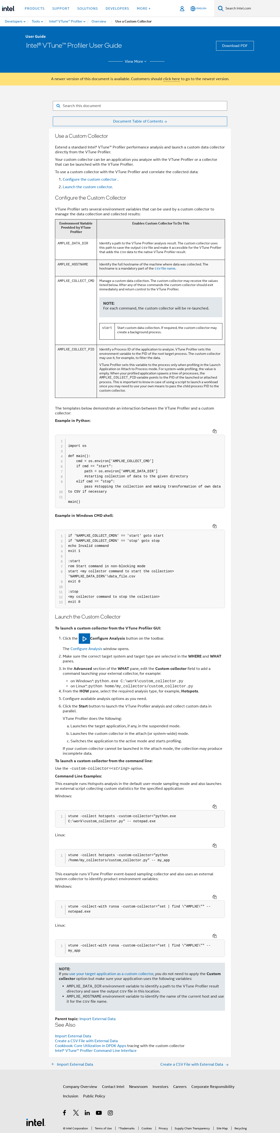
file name (165, 268)
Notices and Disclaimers (98, 1111)
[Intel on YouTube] (99, 1074)
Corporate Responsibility (212, 1047)
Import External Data (97, 979)
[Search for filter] (140, 106)
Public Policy (94, 1057)
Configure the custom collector (90, 179)
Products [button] (35, 8)
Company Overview (80, 1047)
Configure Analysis (86, 635)
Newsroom (138, 1047)
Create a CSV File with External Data (86, 1001)
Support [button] (61, 8)
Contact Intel (113, 1047)
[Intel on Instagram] (110, 1074)
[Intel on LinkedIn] (87, 1074)
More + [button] (144, 8)
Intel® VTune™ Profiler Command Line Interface (96, 1011)
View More (136, 61)
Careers (180, 1047)
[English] (198, 8)
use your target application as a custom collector (111, 934)
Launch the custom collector (87, 187)
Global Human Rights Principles (120, 1115)
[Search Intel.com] (252, 8)
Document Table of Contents (138, 121)
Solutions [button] (87, 8)
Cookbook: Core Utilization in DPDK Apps (91, 1006)
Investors (160, 1047)
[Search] (221, 8)
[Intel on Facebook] (65, 1074)
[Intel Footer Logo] (36, 1082)
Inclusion (70, 1057)
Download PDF (235, 45)
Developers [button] (117, 8)
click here (171, 79)
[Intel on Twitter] (76, 1074)
